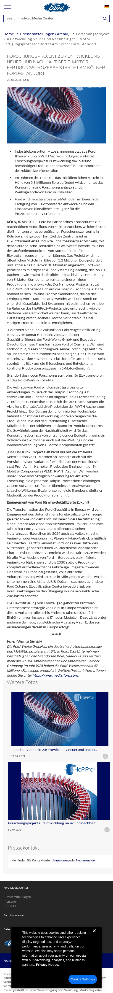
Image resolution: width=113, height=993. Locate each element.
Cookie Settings (83, 981)
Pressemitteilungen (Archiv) (45, 34)
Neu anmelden (86, 860)
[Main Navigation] (7, 6)
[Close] (94, 936)
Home (8, 34)
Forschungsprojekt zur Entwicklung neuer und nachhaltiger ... (55, 749)
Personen (11, 902)
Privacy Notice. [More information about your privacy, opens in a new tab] (47, 966)
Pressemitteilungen (18, 897)
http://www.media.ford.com (55, 675)
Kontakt (10, 906)
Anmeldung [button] (60, 860)
